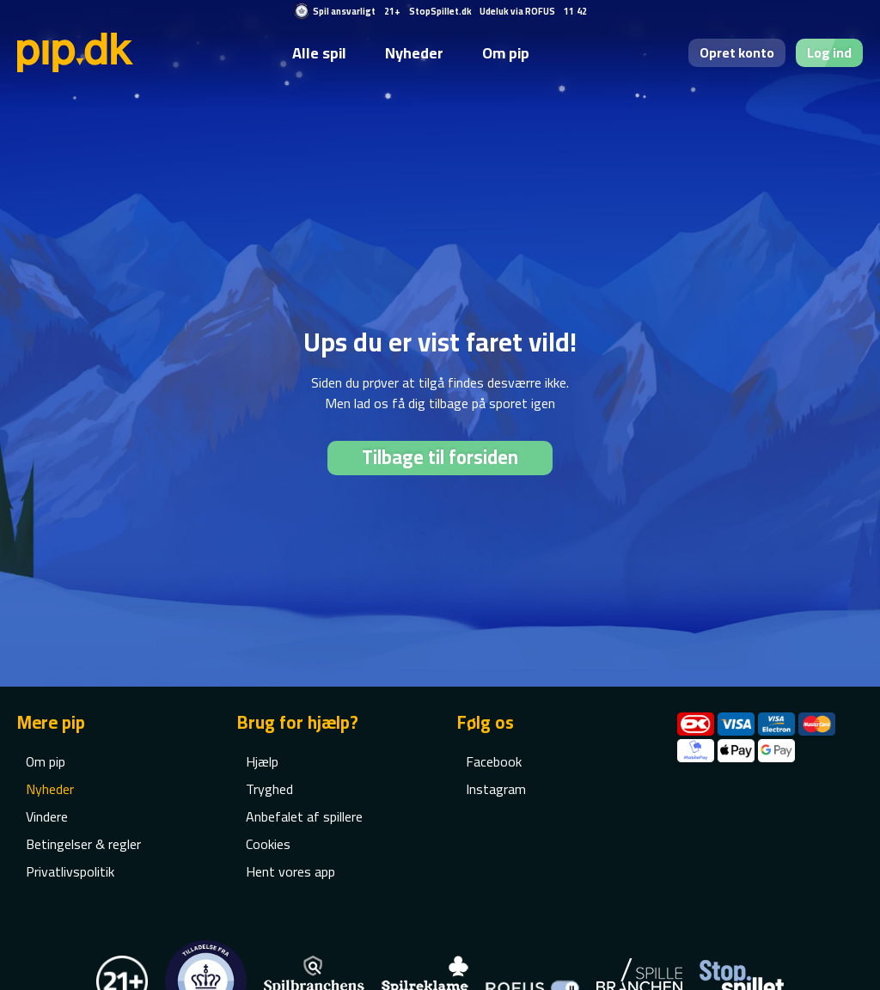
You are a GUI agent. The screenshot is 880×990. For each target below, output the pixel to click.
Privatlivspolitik (70, 871)
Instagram (496, 789)
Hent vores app (290, 871)
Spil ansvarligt (344, 11)
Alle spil (319, 53)
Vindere (47, 816)
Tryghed (269, 789)
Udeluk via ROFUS (517, 11)
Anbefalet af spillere (304, 816)
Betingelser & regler (83, 844)
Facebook (494, 761)
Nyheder (414, 53)
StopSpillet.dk (440, 11)
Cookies (268, 844)
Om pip (505, 53)
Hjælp (262, 761)
